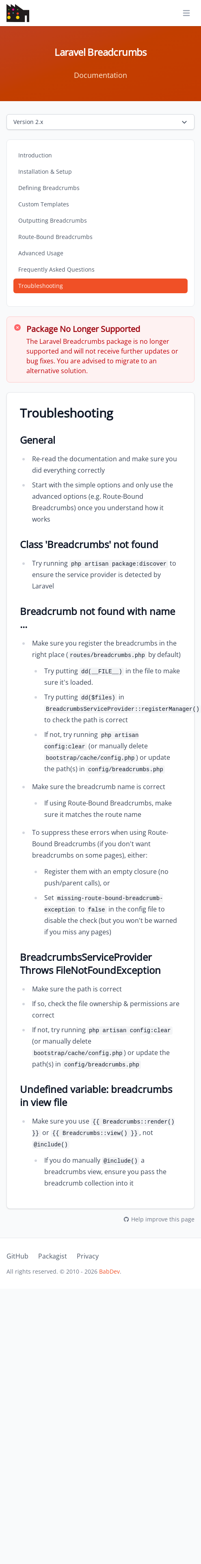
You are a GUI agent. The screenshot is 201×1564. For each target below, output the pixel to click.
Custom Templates (43, 204)
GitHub (17, 1256)
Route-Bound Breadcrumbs (55, 237)
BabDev (109, 1271)
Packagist (52, 1256)
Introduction (35, 155)
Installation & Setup (45, 171)
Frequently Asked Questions (56, 269)
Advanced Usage (40, 253)
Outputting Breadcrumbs (52, 220)
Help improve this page (159, 1219)
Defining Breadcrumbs (49, 188)
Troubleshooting (40, 286)
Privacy (88, 1256)
